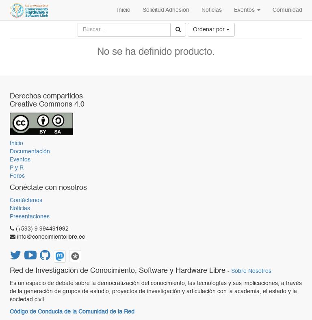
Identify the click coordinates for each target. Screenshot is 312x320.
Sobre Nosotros (251, 271)
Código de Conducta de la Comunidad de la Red (72, 312)
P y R (17, 168)
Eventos (20, 160)
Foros (17, 176)
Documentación (30, 152)
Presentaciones (30, 217)
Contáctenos (26, 200)
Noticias (20, 208)
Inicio (16, 143)
